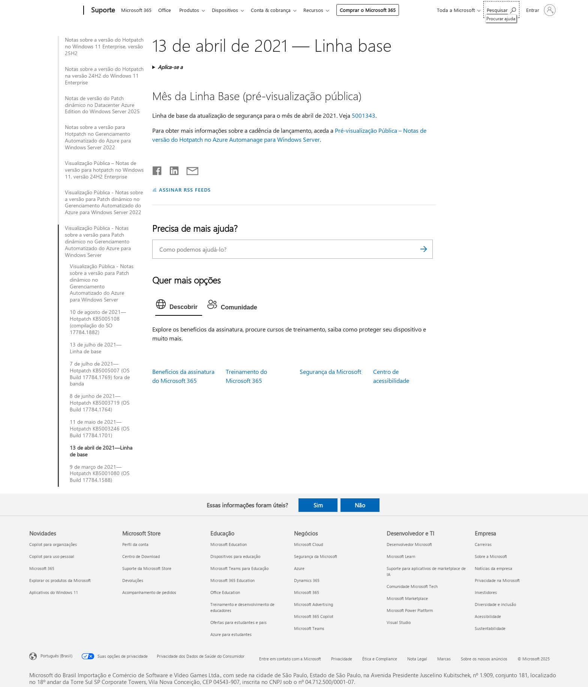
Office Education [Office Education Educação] (225, 592)
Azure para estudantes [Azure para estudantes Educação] (231, 634)
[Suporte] (102, 10)
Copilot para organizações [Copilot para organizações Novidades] (53, 544)
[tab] (178, 306)
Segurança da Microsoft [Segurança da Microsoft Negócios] (315, 556)
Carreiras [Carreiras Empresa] (483, 544)
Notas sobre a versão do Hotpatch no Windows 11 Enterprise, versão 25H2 (104, 46)
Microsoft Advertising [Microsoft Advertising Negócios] (313, 604)
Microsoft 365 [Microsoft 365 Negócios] (306, 592)
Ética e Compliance (379, 659)
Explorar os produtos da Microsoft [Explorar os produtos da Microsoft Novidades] (60, 580)
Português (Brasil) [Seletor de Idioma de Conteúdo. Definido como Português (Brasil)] (56, 655)
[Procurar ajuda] (501, 9)
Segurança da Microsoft (330, 371)
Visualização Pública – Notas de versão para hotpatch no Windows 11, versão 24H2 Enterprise (104, 170)
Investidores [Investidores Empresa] (486, 592)
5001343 (363, 115)
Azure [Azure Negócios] (299, 568)
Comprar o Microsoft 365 (375, 10)
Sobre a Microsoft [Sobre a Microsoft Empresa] (491, 556)
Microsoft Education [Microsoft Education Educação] (228, 544)
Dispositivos (229, 10)
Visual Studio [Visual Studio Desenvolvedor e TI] (399, 622)
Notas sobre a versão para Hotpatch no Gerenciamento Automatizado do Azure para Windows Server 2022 (98, 137)
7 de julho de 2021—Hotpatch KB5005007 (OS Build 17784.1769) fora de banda (100, 373)
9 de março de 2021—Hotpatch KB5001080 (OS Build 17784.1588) (99, 474)
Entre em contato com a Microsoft (290, 659)
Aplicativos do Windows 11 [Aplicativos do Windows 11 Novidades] (53, 592)
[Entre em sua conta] (540, 10)
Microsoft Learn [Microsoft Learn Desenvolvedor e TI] (401, 556)
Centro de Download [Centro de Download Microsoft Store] (141, 556)
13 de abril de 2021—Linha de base (101, 451)
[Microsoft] (55, 10)
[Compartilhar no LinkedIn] (171, 169)
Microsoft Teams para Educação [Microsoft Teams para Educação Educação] (239, 568)
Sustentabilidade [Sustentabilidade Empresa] (490, 628)
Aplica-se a (170, 66)
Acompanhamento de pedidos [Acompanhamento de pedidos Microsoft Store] (149, 592)
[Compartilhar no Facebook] (157, 169)
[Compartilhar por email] (189, 169)
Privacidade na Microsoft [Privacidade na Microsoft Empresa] (497, 580)
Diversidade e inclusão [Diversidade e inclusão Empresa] (495, 604)
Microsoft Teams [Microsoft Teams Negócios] (309, 628)
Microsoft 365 (136, 10)
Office (166, 10)
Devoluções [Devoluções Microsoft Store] (132, 580)
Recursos (321, 10)
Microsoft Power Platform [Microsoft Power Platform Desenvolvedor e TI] (410, 610)
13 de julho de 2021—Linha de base (96, 348)
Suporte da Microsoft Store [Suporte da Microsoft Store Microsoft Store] (146, 568)
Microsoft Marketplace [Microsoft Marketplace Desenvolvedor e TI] (407, 598)
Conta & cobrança (277, 10)
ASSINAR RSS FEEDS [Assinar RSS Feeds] (185, 189)
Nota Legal (417, 659)
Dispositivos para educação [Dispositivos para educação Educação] (235, 556)
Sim (318, 505)
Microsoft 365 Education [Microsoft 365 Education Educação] (232, 580)
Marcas (444, 659)
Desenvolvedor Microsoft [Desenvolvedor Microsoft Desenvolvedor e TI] (409, 544)
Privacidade (341, 659)
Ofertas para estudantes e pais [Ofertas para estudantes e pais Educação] (238, 622)
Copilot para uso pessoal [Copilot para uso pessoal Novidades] (51, 556)
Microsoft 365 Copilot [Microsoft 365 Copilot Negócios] (313, 616)
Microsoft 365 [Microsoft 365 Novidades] (41, 568)
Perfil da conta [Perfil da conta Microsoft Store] (135, 544)
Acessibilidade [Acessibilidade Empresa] (488, 616)
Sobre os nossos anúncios (484, 659)
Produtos (192, 10)
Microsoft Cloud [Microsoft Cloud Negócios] (308, 544)
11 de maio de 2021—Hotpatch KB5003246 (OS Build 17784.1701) (99, 428)
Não (360, 505)
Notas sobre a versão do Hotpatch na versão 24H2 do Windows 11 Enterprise (104, 76)
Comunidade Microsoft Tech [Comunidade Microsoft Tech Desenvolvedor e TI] (412, 586)
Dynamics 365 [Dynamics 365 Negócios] (307, 580)
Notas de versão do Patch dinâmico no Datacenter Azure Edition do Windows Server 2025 (102, 105)
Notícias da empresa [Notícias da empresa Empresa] (493, 568)
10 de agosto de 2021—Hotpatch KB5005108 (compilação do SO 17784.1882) (98, 322)
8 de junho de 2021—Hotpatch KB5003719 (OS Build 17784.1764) (99, 403)
